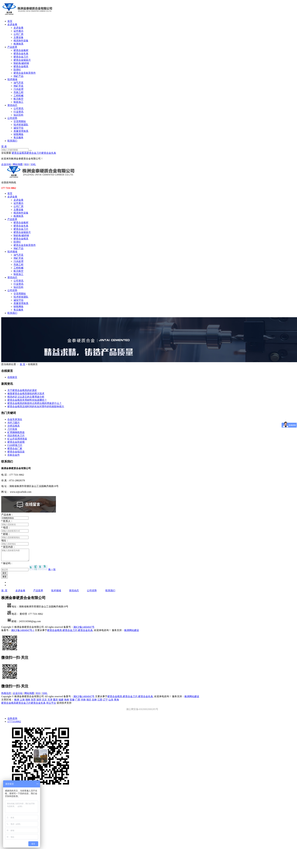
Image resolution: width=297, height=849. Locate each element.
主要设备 (18, 37)
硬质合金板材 (21, 50)
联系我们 (12, 140)
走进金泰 (12, 24)
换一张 (52, 571)
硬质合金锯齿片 (22, 60)
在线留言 (12, 377)
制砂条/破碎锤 (21, 63)
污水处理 (18, 89)
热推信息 (6, 695)
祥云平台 (51, 705)
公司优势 (12, 118)
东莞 (33, 702)
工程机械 (18, 95)
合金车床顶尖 (14, 419)
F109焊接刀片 (14, 445)
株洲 (16, 702)
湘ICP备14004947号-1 (22, 632)
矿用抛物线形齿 (16, 432)
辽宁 (105, 702)
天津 (49, 702)
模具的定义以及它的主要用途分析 (25, 396)
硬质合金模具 (21, 66)
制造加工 (18, 102)
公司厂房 (18, 34)
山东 (110, 702)
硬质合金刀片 (21, 56)
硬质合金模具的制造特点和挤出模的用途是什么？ (34, 403)
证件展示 (18, 31)
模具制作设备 (21, 40)
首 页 (22, 364)
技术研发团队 (21, 124)
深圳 (38, 702)
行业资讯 (18, 111)
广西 (77, 702)
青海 (116, 702)
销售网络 (18, 134)
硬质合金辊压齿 (16, 451)
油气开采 (18, 82)
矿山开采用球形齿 (17, 438)
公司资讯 (18, 108)
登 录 (4, 146)
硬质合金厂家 (14, 448)
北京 (44, 702)
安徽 (72, 702)
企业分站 (6, 164)
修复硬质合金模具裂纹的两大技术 (25, 393)
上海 (22, 702)
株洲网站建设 (131, 632)
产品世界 (12, 47)
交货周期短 (20, 121)
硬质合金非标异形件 (25, 73)
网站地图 (18, 164)
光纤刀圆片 (13, 422)
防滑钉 (17, 69)
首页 (9, 21)
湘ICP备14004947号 (83, 629)
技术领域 (12, 79)
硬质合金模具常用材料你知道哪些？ (27, 400)
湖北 (88, 702)
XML (33, 164)
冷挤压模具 (13, 425)
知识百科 (18, 115)
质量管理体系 (21, 131)
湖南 (27, 702)
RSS (26, 164)
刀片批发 (12, 429)
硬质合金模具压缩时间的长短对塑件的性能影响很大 (35, 406)
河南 (83, 702)
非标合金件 (13, 455)
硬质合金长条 (21, 53)
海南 (66, 702)
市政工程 (18, 92)
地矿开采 (18, 85)
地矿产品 (18, 76)
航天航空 (18, 98)
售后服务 (18, 137)
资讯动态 (12, 105)
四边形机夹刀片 (16, 435)
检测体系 (18, 43)
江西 (99, 702)
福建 (61, 702)
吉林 (94, 702)
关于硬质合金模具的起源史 (22, 390)
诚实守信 (18, 128)
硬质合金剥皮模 (16, 442)
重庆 (55, 702)
